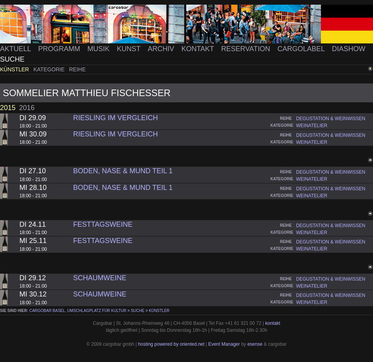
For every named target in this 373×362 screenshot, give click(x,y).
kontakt (272, 323)
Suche (12, 59)
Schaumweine (99, 278)
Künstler (15, 69)
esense (255, 344)
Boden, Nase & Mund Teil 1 (123, 171)
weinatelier (311, 125)
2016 (27, 108)
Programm (60, 49)
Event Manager (224, 344)
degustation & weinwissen (330, 118)
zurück (360, 69)
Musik (99, 49)
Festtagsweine (102, 224)
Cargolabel (301, 49)
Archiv (162, 49)
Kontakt (198, 49)
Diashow (348, 49)
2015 (8, 108)
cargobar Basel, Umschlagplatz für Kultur (77, 311)
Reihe (77, 69)
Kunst (130, 49)
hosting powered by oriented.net (171, 344)
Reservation (246, 49)
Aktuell (16, 49)
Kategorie (49, 69)
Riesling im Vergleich (115, 118)
